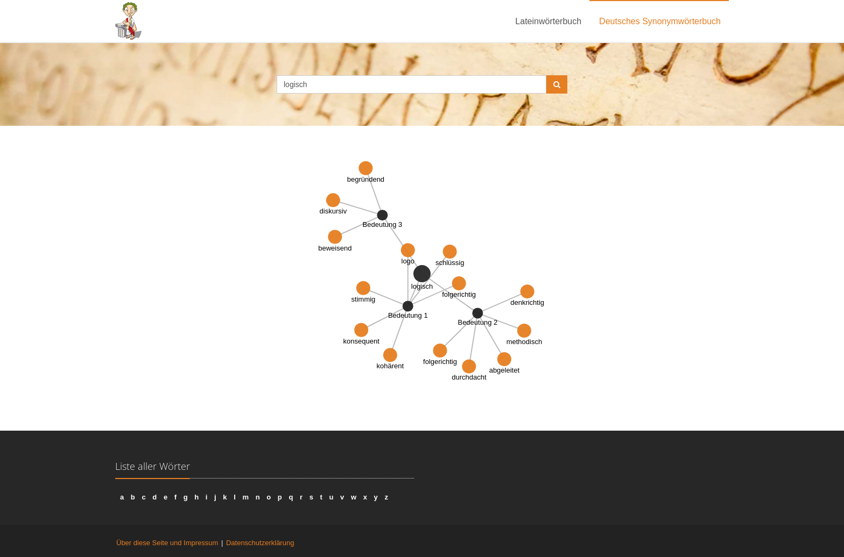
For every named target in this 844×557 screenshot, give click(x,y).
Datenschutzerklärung (260, 543)
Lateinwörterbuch (548, 21)
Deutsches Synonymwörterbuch (660, 21)
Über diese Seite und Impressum (167, 543)
